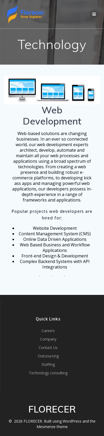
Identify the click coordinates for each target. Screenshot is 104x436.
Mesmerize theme (52, 426)
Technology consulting (48, 372)
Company (48, 339)
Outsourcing (48, 355)
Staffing (48, 364)
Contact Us (48, 347)
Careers (48, 330)
